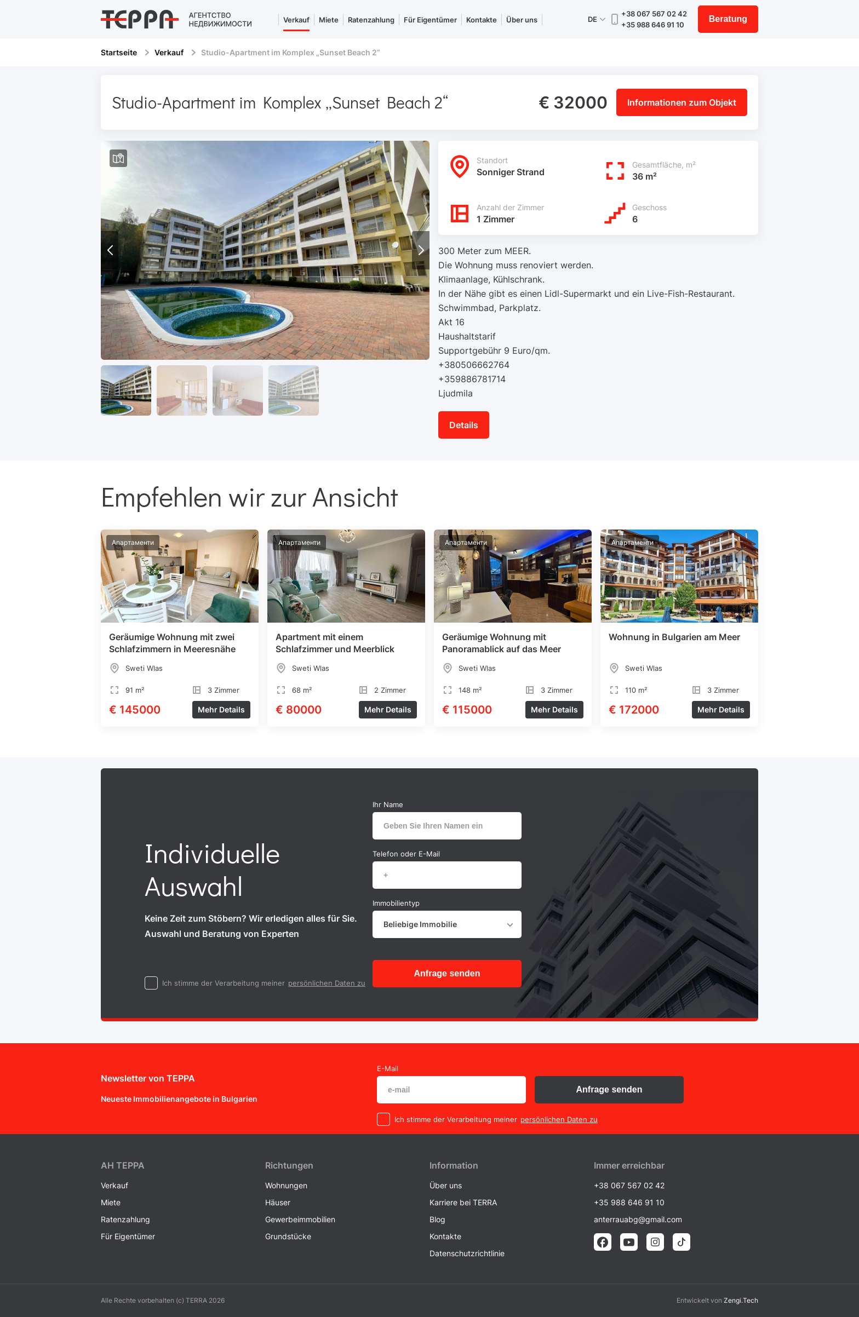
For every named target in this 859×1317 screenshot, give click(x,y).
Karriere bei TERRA (463, 1202)
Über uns (521, 19)
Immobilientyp (396, 903)
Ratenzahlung (371, 19)
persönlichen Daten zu (326, 983)
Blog (437, 1219)
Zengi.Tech (741, 1300)
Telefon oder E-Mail (406, 853)
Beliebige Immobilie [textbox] (420, 924)
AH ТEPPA (123, 1165)
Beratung (728, 19)
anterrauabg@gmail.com (638, 1219)
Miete (329, 19)
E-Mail (387, 1068)
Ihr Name (388, 804)
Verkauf (296, 19)
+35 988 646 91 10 (652, 24)
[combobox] (447, 924)
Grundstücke (288, 1236)
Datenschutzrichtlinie (467, 1253)
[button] (421, 250)
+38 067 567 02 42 (654, 13)
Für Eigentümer (430, 19)
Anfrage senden (447, 973)
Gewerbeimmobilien (300, 1219)
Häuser (277, 1202)
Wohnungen (286, 1185)
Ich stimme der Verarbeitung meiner (223, 983)
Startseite (119, 52)
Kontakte (481, 19)
